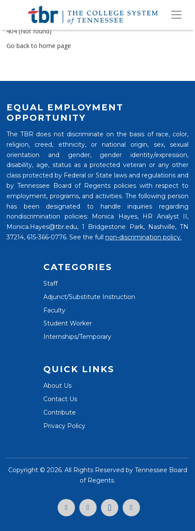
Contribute (59, 412)
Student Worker (67, 323)
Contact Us (60, 399)
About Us (57, 385)
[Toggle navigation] (176, 14)
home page (55, 46)
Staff (50, 283)
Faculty (54, 310)
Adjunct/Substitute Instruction (89, 297)
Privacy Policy (64, 426)
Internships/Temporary (77, 337)
